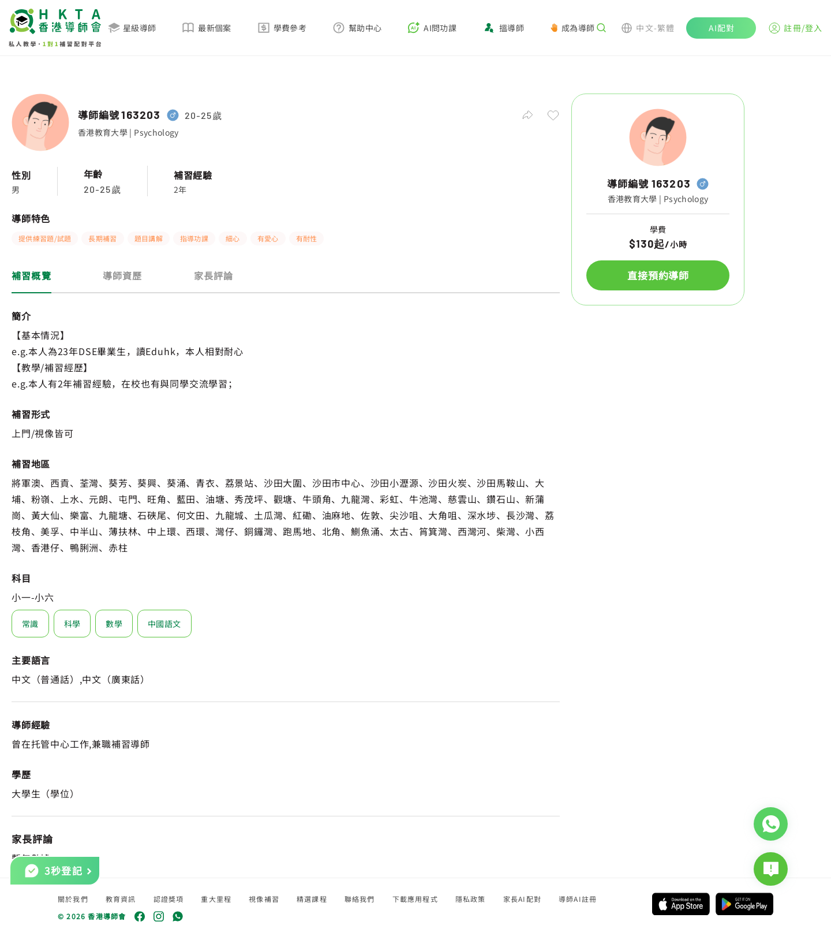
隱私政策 (470, 899)
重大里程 (216, 899)
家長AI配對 (522, 899)
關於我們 (73, 899)
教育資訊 (121, 899)
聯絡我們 (360, 899)
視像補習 (264, 899)
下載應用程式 (415, 899)
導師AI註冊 (578, 899)
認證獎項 (169, 899)
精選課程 (312, 899)
